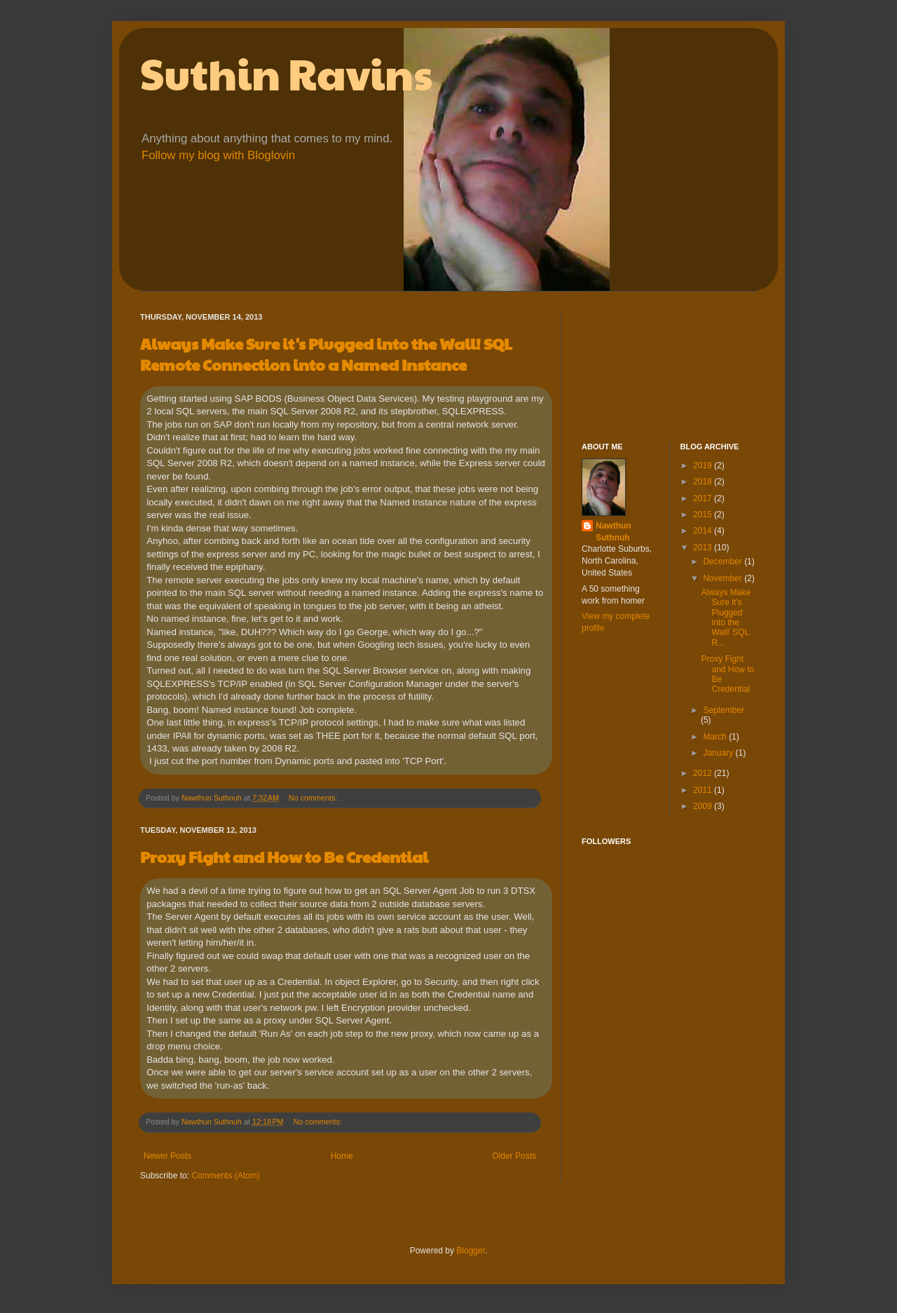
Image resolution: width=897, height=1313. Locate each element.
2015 (703, 514)
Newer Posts (167, 1156)
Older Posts (514, 1156)
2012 (703, 773)
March (716, 737)
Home (342, 1156)
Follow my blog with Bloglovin (218, 155)
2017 (703, 498)
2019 (703, 465)
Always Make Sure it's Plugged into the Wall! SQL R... (726, 617)
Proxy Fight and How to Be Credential (284, 856)
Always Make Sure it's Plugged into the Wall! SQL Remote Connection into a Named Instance (326, 354)
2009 (703, 806)
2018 (703, 482)
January (719, 753)
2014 (703, 531)
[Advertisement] (645, 365)
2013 (703, 547)
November (723, 578)
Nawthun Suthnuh (613, 532)
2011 (703, 790)
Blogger (470, 1251)
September (723, 710)
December (723, 561)
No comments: (314, 798)
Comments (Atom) (225, 1176)
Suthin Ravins (286, 72)
